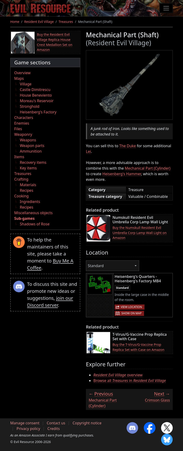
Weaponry (23, 134)
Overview (22, 72)
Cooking (21, 196)
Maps (19, 78)
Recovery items (33, 162)
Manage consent (24, 423)
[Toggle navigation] (166, 8)
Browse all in (129, 380)
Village (26, 84)
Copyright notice (87, 423)
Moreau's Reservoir (36, 100)
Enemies (21, 123)
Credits (53, 428)
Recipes (26, 190)
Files (18, 128)
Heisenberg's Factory (38, 112)
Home (14, 21)
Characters (23, 117)
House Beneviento (36, 95)
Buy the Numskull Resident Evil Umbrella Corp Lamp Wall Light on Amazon (140, 232)
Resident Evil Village (39, 21)
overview (118, 375)
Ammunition (31, 151)
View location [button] (131, 307)
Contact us (56, 423)
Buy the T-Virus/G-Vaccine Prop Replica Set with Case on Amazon (138, 347)
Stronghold (29, 106)
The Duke (127, 145)
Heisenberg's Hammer (121, 173)
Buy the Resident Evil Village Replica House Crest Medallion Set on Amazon (54, 42)
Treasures (66, 21)
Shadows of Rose (34, 224)
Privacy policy (28, 428)
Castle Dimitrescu (35, 89)
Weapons (28, 140)
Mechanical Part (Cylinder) (147, 168)
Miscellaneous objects (33, 212)
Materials (28, 184)
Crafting (21, 179)
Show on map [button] (131, 313)
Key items (28, 168)
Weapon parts (32, 145)
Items (19, 156)
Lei (88, 151)
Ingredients (30, 201)
